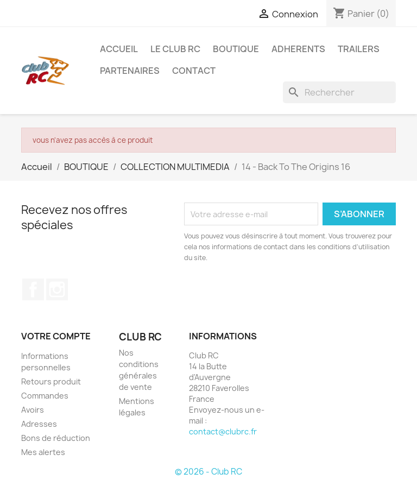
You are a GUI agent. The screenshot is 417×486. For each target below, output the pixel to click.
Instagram (57, 289)
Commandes (44, 395)
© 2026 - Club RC (208, 471)
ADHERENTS (298, 49)
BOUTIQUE (236, 49)
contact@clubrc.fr (223, 431)
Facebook (33, 289)
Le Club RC (175, 49)
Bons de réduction (55, 438)
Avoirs (32, 410)
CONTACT (194, 71)
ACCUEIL (119, 49)
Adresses (39, 424)
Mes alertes (43, 452)
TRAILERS (359, 49)
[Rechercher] (339, 92)
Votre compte (56, 336)
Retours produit (51, 381)
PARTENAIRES (130, 71)
